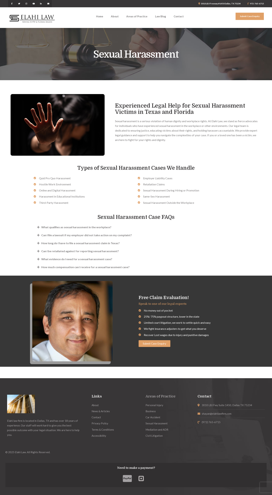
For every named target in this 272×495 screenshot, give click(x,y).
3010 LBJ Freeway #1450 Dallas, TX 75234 (221, 3)
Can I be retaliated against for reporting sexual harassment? (80, 251)
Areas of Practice (161, 396)
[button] (136, 227)
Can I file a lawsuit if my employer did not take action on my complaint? (86, 235)
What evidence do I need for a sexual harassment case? (76, 259)
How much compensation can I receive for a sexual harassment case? (85, 267)
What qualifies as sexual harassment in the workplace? (76, 227)
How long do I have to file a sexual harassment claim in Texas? (80, 243)
